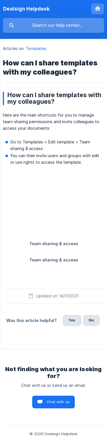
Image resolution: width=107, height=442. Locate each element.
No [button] (91, 320)
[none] (26, 8)
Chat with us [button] (58, 401)
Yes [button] (71, 320)
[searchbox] (53, 25)
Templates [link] (36, 48)
